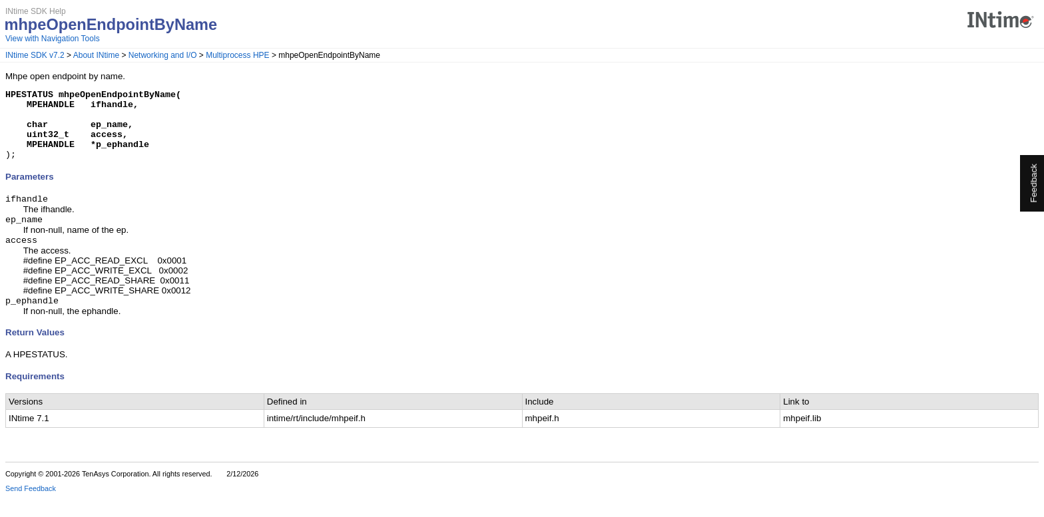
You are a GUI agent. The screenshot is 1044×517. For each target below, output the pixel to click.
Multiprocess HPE (237, 55)
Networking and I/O (163, 55)
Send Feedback (30, 508)
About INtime (96, 55)
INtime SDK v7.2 (35, 55)
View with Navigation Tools (52, 38)
